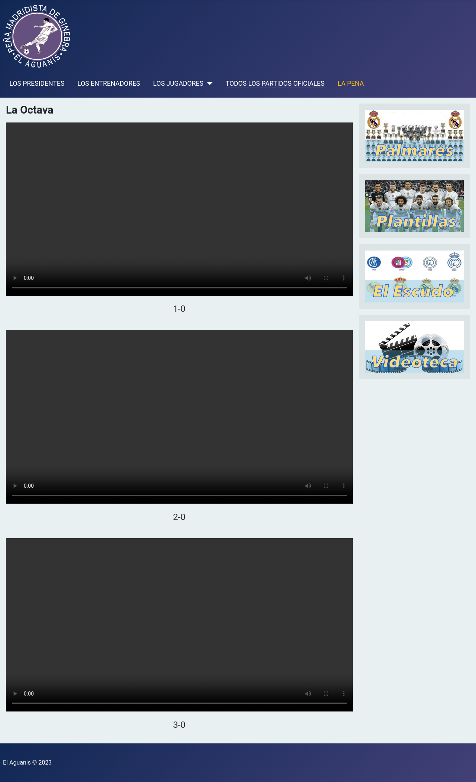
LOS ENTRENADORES (109, 83)
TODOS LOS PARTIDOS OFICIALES (275, 83)
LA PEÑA (351, 83)
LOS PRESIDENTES (37, 83)
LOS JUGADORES (178, 83)
